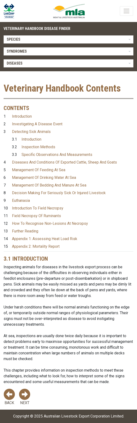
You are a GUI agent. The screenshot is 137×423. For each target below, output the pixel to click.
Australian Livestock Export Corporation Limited (83, 416)
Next (24, 397)
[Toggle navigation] (126, 11)
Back (9, 397)
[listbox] (68, 39)
